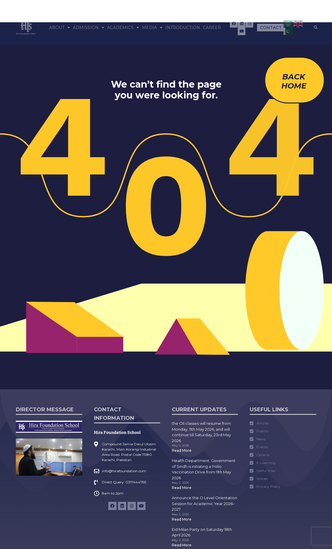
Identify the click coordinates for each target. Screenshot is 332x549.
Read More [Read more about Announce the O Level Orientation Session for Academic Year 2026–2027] (181, 519)
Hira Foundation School (117, 432)
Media (152, 28)
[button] (315, 27)
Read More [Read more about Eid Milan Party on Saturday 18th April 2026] (181, 545)
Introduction (182, 27)
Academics (123, 28)
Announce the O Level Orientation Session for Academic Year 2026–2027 (204, 503)
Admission (88, 28)
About (59, 28)
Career (212, 27)
